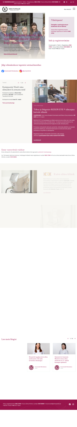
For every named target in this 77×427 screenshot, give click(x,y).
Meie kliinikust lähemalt (10, 54)
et (71, 2)
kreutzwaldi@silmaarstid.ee (53, 403)
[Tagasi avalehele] (11, 9)
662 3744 (37, 2)
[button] (18, 85)
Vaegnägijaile (9, 2)
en (73, 2)
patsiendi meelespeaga (44, 155)
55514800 (55, 2)
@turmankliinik (25, 71)
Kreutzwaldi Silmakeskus (10, 71)
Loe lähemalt (37, 142)
